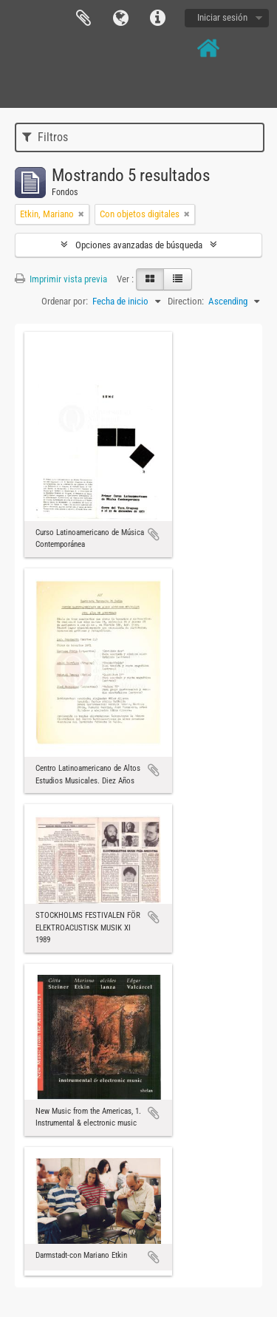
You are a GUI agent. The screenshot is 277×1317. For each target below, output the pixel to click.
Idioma (120, 18)
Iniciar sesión (222, 17)
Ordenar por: (64, 301)
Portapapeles (83, 18)
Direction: (186, 301)
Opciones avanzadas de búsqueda (138, 245)
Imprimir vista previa (61, 279)
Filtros (45, 137)
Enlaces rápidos (157, 18)
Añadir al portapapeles (153, 534)
